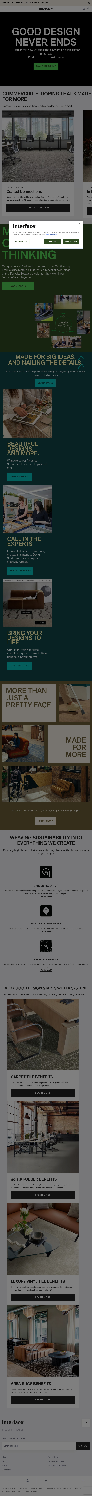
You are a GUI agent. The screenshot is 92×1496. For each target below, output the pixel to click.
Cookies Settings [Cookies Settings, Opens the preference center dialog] (21, 241)
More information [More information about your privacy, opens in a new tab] (51, 234)
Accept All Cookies (70, 241)
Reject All (52, 241)
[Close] (79, 223)
